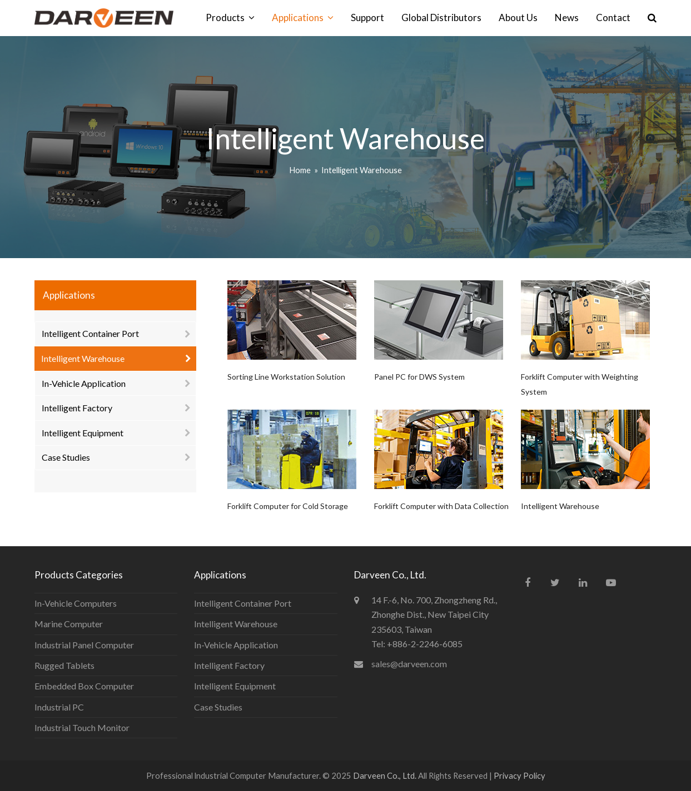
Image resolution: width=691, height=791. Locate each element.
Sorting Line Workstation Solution (286, 376)
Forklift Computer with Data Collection (441, 506)
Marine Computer (68, 623)
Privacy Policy (519, 775)
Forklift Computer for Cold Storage (287, 506)
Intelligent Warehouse (560, 506)
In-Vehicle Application (84, 383)
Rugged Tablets (64, 665)
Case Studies (66, 457)
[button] (652, 18)
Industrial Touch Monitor (82, 727)
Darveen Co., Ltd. (385, 775)
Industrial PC (59, 707)
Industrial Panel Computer (84, 644)
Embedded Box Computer (84, 686)
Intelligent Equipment (82, 432)
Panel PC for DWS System (419, 376)
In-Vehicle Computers (75, 603)
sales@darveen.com (409, 663)
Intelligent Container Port (90, 333)
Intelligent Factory (77, 407)
